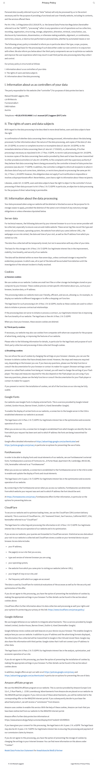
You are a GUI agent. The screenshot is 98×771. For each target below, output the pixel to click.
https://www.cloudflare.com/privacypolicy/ (66, 609)
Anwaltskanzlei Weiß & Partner (50, 750)
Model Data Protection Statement (19, 750)
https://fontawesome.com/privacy (21, 496)
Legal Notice (75, 764)
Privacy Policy (85, 764)
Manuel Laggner (18, 764)
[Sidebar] (4, 3)
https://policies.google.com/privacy (20, 445)
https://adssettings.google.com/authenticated (56, 441)
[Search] (94, 3)
